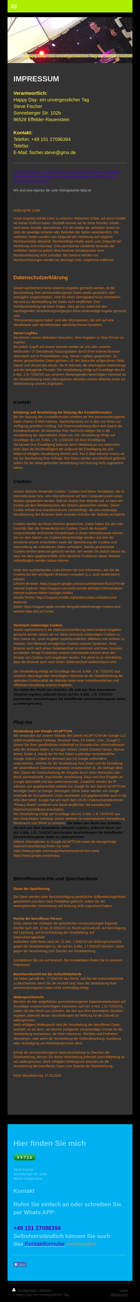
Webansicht (119, 1295)
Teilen (19, 1264)
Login (124, 1290)
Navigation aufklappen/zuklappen (70, 6)
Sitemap (45, 1290)
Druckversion (24, 1290)
